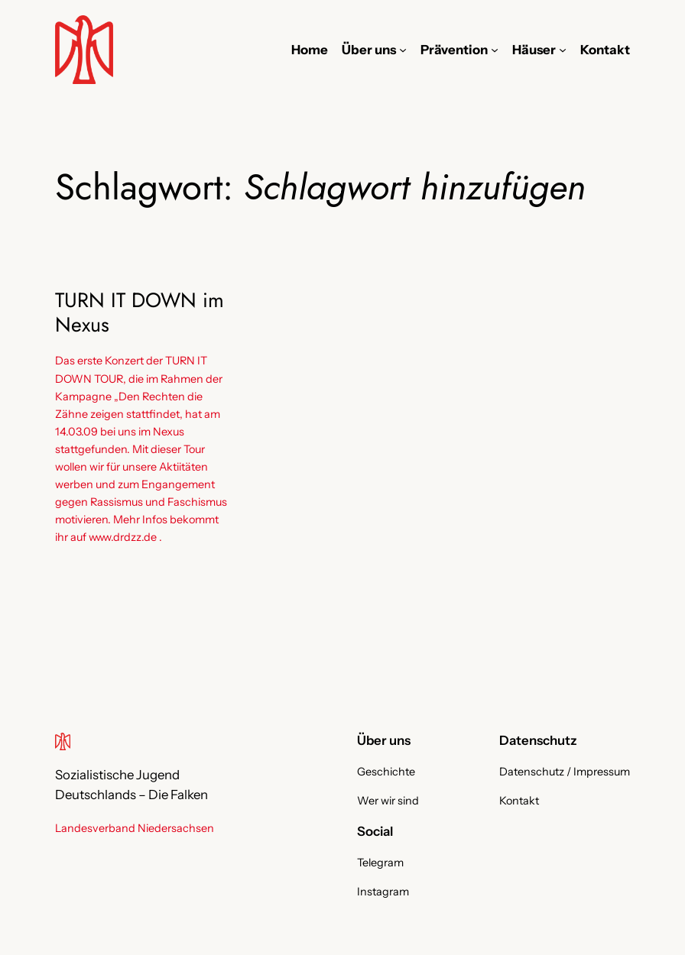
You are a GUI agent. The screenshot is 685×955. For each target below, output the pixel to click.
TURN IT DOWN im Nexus (139, 312)
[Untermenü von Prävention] (494, 49)
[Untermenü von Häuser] (563, 49)
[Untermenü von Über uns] (403, 49)
